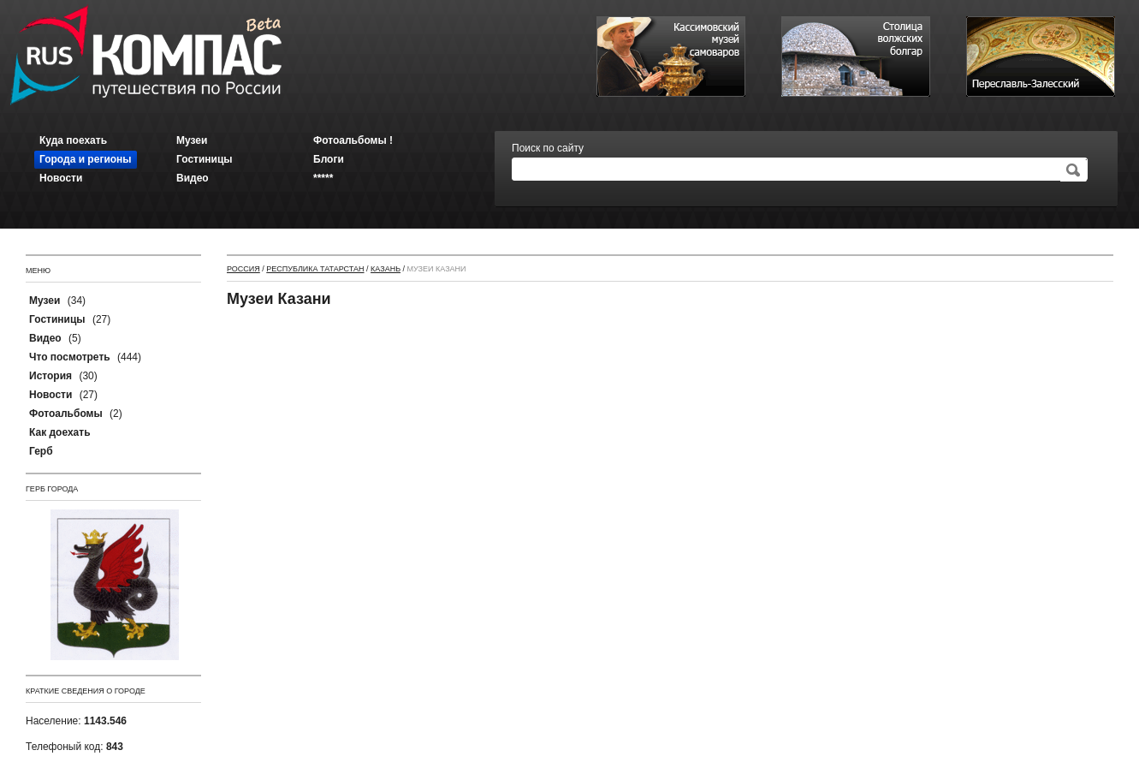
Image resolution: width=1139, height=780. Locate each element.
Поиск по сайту (548, 148)
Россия (243, 269)
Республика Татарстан (315, 269)
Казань (385, 269)
